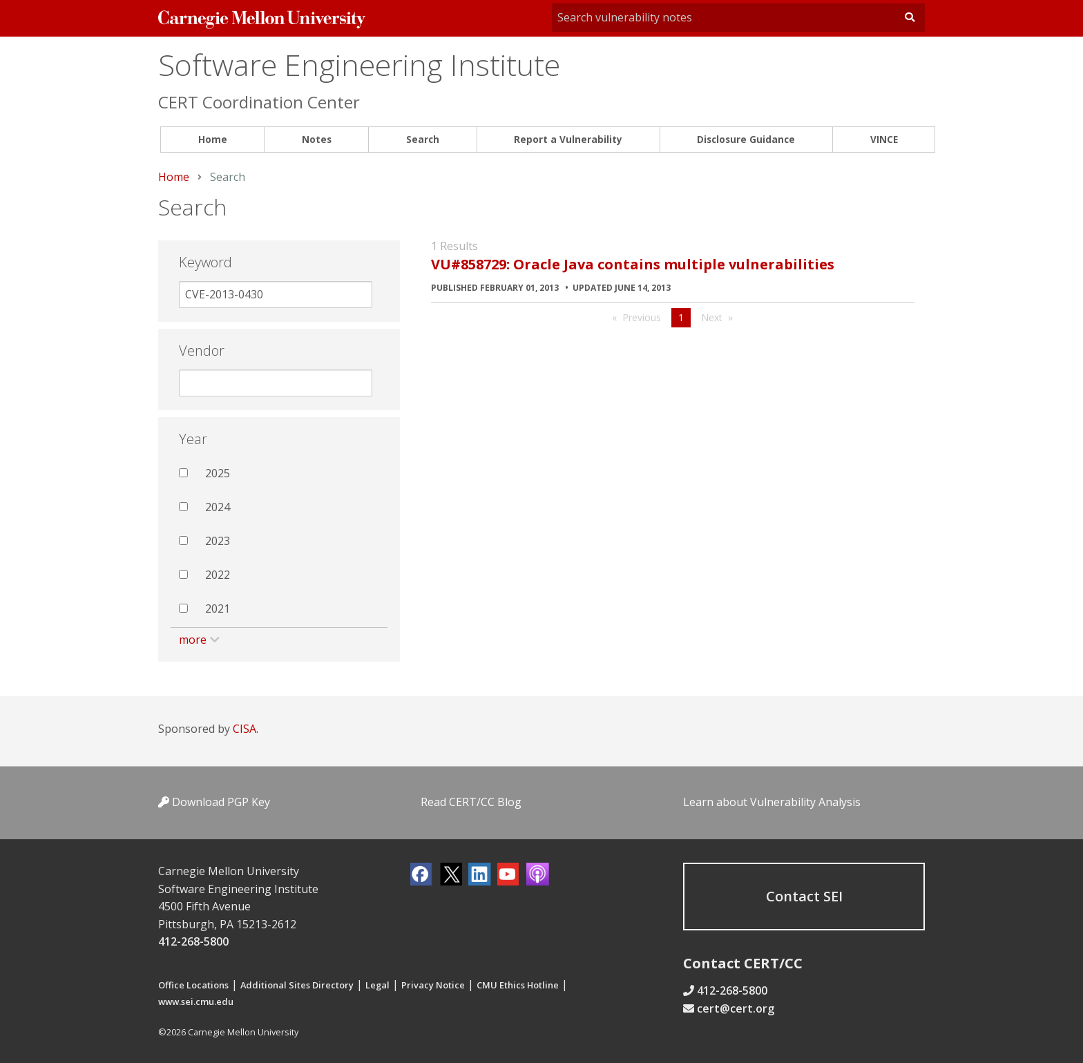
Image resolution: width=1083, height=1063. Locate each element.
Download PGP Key (214, 802)
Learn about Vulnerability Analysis (772, 802)
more (193, 639)
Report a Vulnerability (568, 139)
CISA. (245, 728)
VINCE (884, 139)
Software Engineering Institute (359, 64)
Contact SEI (804, 896)
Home (212, 139)
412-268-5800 (193, 941)
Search (422, 139)
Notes (317, 139)
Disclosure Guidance (746, 139)
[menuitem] (212, 140)
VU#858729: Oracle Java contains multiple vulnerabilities (632, 264)
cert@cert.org (735, 1008)
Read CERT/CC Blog (471, 802)
